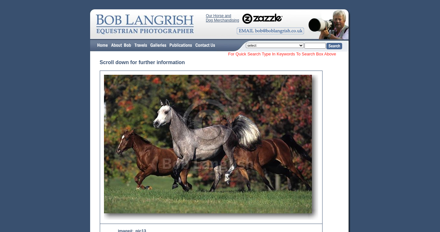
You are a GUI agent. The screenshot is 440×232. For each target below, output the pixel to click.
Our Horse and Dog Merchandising (222, 18)
